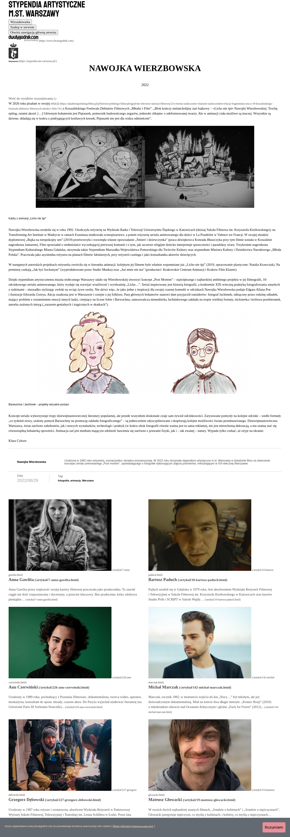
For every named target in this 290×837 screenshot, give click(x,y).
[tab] (20, 22)
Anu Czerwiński (23, 687)
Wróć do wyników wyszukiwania (31, 98)
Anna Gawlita (21, 579)
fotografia (63, 480)
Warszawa (88, 480)
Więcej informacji (122, 826)
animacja (75, 480)
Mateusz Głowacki (165, 799)
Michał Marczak (163, 687)
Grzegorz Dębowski (26, 799)
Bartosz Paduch (162, 579)
